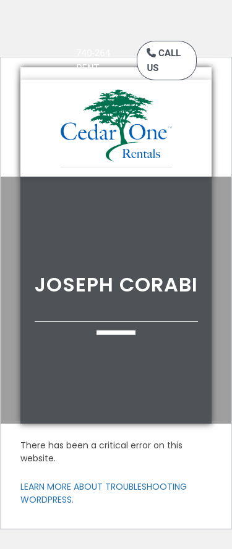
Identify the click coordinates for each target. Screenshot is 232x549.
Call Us (164, 60)
